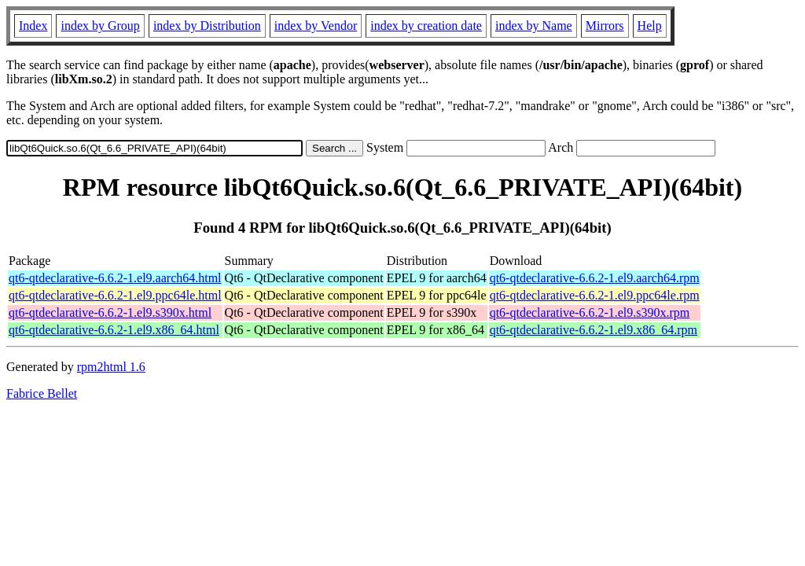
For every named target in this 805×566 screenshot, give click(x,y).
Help (650, 25)
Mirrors (605, 25)
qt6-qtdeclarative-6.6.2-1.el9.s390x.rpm (590, 312)
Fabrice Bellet (41, 393)
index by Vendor (315, 25)
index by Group (100, 25)
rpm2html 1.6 (111, 366)
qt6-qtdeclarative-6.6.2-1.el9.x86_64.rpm (593, 329)
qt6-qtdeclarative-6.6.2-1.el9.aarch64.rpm (595, 278)
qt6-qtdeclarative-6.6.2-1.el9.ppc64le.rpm (595, 295)
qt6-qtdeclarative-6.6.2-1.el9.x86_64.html (114, 329)
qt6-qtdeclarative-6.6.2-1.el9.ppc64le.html (115, 295)
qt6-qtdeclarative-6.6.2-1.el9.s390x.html (110, 312)
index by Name (533, 25)
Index (33, 25)
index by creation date (426, 25)
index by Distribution (207, 25)
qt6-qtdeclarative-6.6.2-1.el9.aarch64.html (115, 278)
